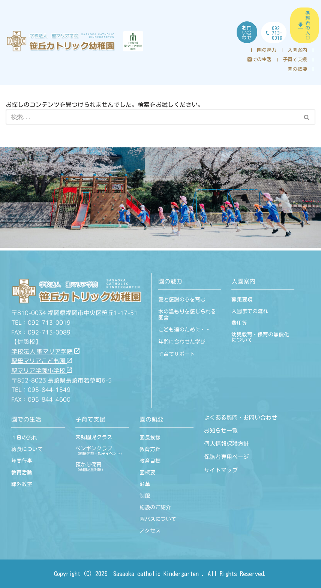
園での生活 (259, 59)
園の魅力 (266, 50)
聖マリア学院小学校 (41, 370)
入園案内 (297, 50)
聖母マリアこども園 (41, 361)
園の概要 (297, 69)
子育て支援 (295, 59)
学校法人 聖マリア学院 (45, 351)
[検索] (152, 117)
